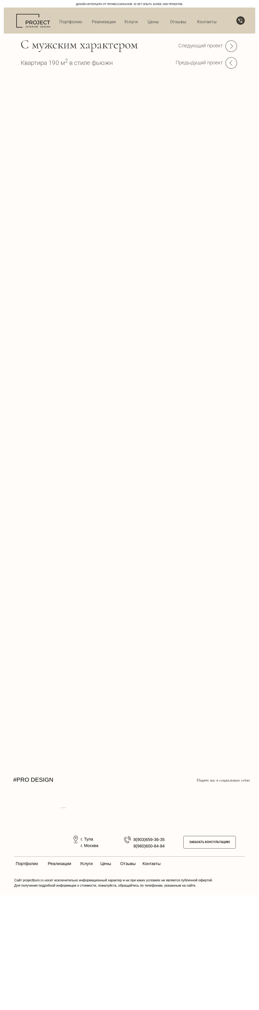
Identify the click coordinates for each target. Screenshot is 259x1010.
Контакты (207, 21)
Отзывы (178, 21)
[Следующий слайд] (178, 865)
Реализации (104, 21)
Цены (153, 21)
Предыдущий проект (199, 63)
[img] (161, 779)
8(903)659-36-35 (149, 954)
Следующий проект (200, 46)
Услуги (131, 21)
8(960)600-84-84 (149, 961)
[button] (240, 20)
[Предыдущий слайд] (81, 865)
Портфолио (70, 21)
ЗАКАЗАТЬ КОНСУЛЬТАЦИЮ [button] (209, 957)
